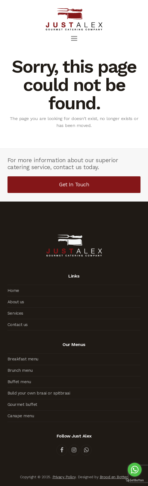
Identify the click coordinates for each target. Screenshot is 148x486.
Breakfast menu (22, 359)
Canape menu (20, 415)
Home (13, 290)
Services (15, 313)
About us (15, 301)
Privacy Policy (64, 477)
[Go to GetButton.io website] (135, 480)
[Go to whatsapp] (135, 470)
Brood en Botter (113, 477)
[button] (74, 38)
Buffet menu (19, 381)
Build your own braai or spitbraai (38, 393)
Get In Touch (74, 184)
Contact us (17, 324)
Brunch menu (20, 370)
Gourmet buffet (22, 404)
